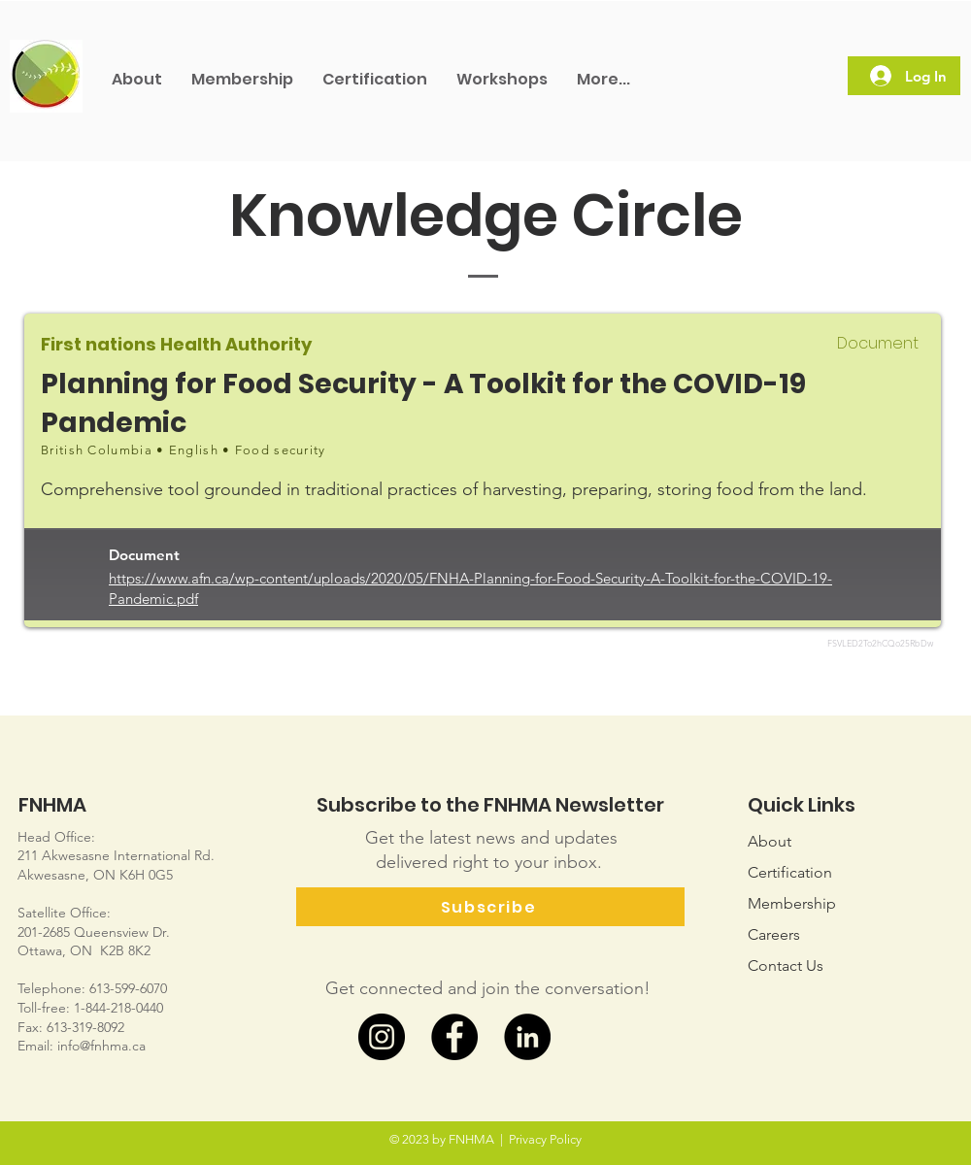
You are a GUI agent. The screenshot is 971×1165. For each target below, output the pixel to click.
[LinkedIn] (527, 1037)
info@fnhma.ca (101, 1045)
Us (785, 965)
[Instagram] (381, 1037)
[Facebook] (454, 1037)
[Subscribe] (490, 906)
